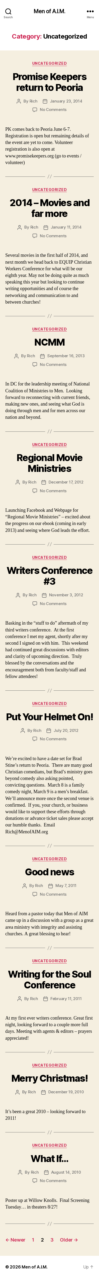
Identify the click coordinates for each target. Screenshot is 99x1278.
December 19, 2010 (66, 1091)
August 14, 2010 (66, 1172)
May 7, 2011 (66, 885)
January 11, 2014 (66, 227)
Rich (33, 101)
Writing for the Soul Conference (49, 979)
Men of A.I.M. (49, 11)
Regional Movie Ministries (49, 463)
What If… (49, 1158)
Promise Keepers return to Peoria (50, 82)
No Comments (53, 109)
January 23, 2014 (66, 101)
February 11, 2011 (66, 998)
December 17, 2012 (66, 482)
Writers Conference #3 (49, 576)
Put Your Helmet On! (49, 717)
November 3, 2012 (66, 594)
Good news (49, 872)
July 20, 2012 (66, 730)
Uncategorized (49, 63)
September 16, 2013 (65, 355)
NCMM (49, 342)
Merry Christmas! (49, 1078)
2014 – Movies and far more (50, 208)
